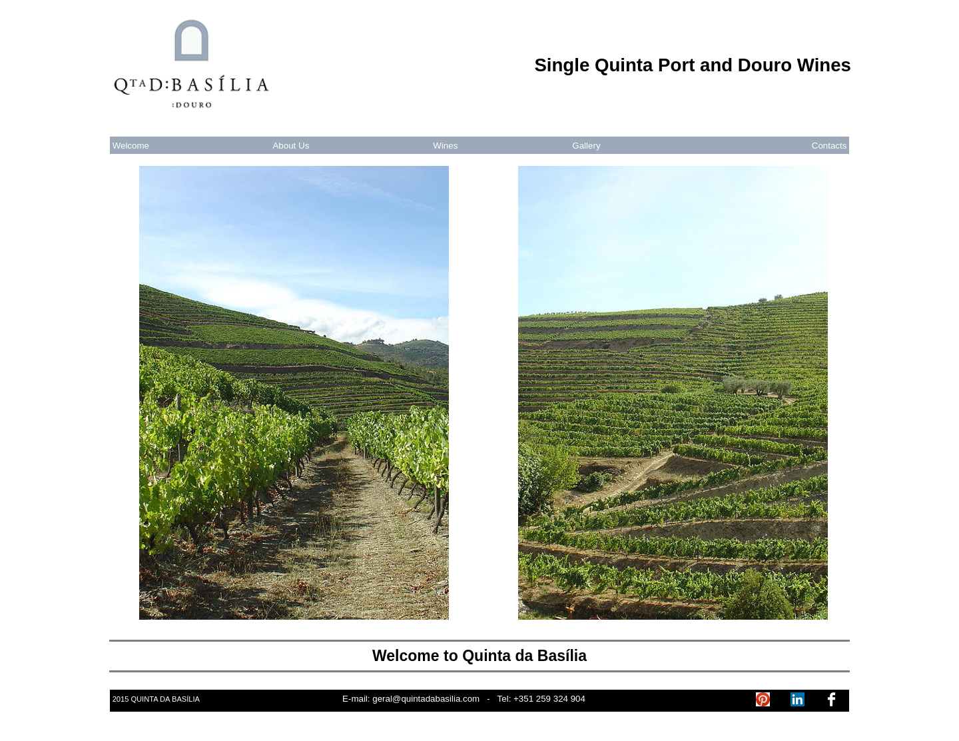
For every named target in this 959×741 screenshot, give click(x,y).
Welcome (131, 146)
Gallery (586, 146)
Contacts (829, 146)
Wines (445, 146)
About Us (290, 146)
